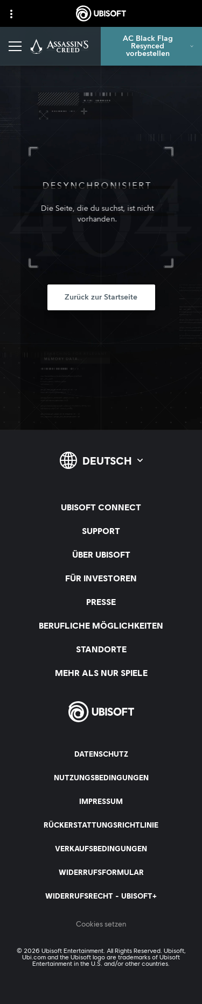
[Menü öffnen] (15, 46)
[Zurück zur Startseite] (101, 297)
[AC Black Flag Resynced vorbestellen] (151, 46)
